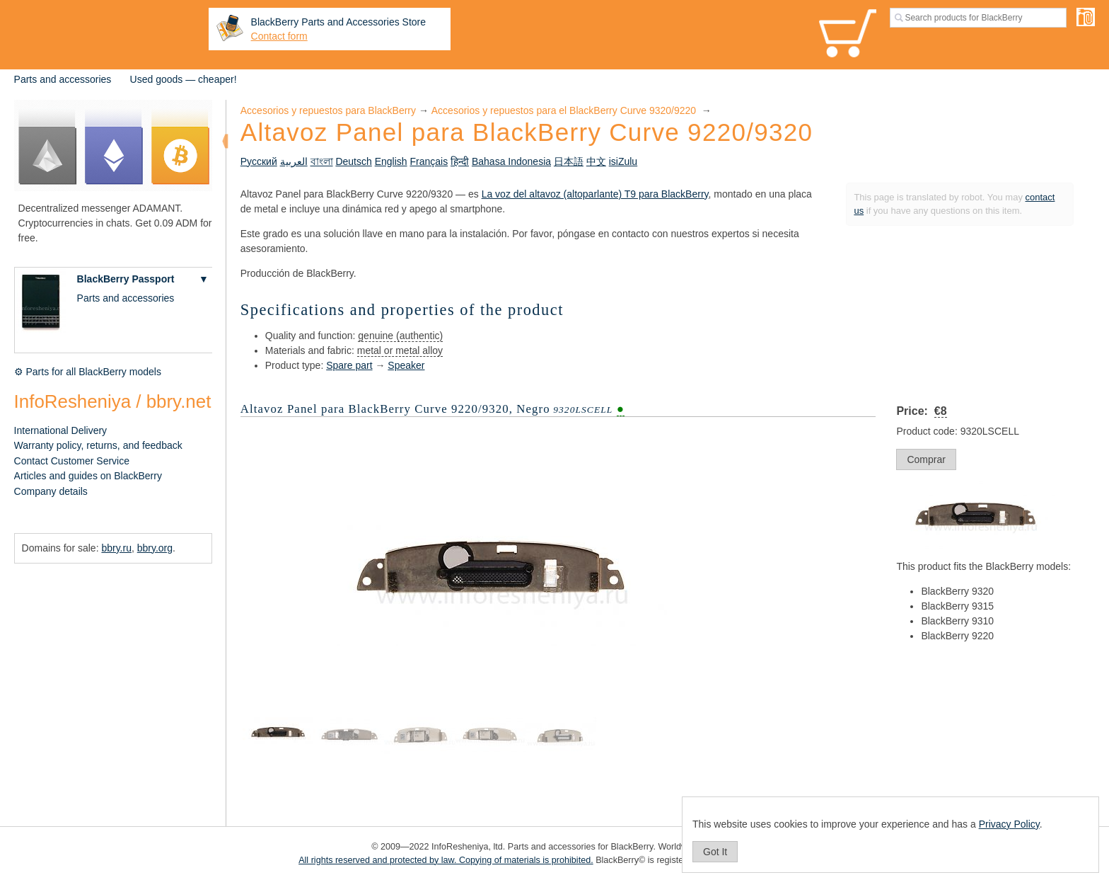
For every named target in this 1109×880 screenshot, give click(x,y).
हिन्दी (460, 161)
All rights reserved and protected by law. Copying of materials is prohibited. (445, 860)
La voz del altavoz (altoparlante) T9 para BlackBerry (595, 194)
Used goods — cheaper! (183, 79)
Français (429, 161)
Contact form (279, 36)
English (391, 161)
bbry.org (155, 548)
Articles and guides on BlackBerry (88, 475)
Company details (51, 491)
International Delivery (61, 430)
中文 (596, 161)
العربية (294, 161)
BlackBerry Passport (126, 279)
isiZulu (623, 161)
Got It (715, 851)
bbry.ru (116, 548)
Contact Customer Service (71, 461)
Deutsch (353, 161)
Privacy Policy (1009, 824)
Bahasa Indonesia (511, 161)
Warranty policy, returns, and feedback (98, 445)
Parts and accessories (63, 79)
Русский (258, 161)
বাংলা (321, 161)
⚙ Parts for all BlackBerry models (87, 371)
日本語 (568, 161)
